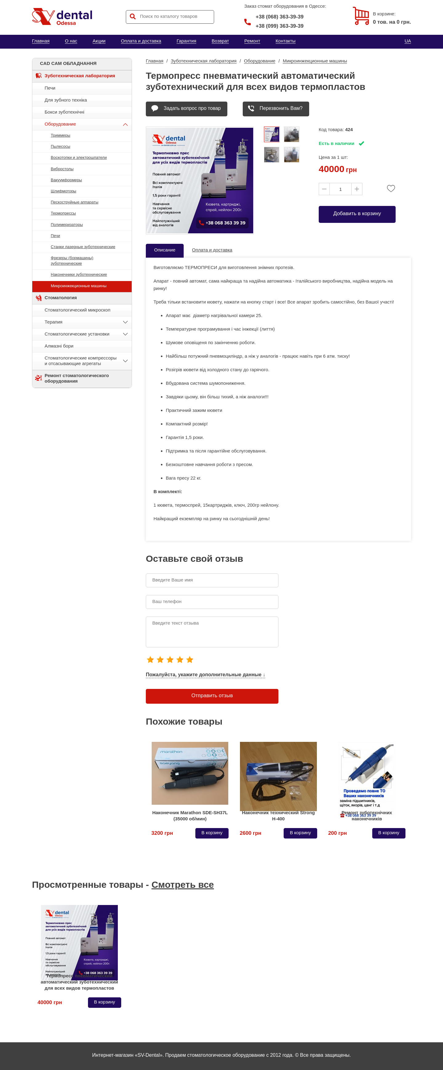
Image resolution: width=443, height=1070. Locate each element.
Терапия (53, 321)
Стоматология (61, 297)
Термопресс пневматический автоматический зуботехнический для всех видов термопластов (79, 982)
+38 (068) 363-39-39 (274, 17)
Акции (99, 40)
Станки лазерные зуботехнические (83, 246)
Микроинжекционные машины (78, 286)
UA (408, 40)
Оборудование (60, 124)
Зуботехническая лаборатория (80, 75)
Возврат (220, 40)
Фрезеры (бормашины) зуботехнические (72, 260)
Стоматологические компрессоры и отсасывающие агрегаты (81, 360)
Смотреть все (182, 884)
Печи (50, 88)
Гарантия (186, 40)
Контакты (286, 40)
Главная (41, 40)
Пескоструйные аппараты (74, 202)
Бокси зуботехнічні (64, 112)
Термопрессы (63, 213)
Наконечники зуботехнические (79, 274)
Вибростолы (62, 169)
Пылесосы (60, 146)
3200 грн (162, 833)
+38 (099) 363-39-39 (280, 26)
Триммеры (60, 135)
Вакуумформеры (66, 180)
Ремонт (252, 40)
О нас (71, 40)
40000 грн (50, 1002)
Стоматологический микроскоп (77, 309)
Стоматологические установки (77, 333)
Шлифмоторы (63, 191)
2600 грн (250, 833)
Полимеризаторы (67, 224)
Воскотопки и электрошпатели (79, 157)
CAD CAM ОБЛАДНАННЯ (68, 63)
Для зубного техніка (66, 100)
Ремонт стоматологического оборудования (77, 378)
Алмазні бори (59, 345)
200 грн (337, 833)
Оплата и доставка (141, 40)
